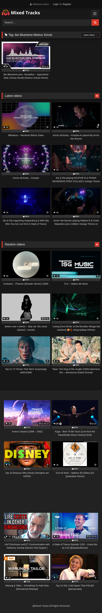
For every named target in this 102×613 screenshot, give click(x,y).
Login (55, 4)
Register (67, 4)
